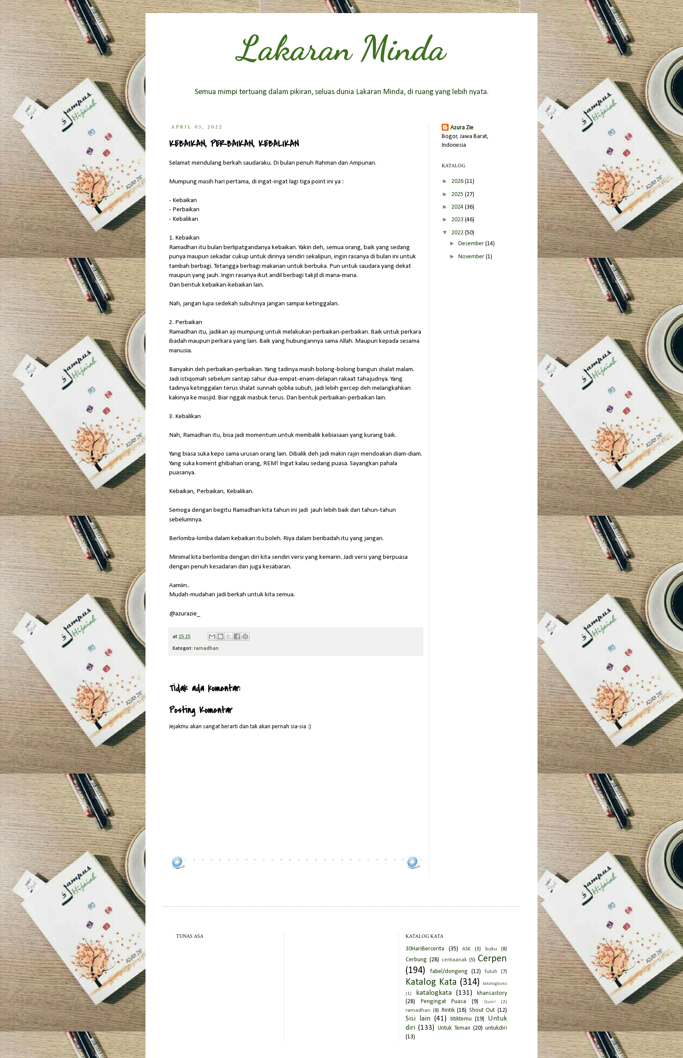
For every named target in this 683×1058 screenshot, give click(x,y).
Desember (471, 243)
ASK (466, 949)
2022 (458, 233)
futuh (491, 971)
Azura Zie (461, 128)
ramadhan (206, 648)
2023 (458, 219)
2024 (458, 207)
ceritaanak (454, 960)
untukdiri (496, 1028)
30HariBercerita (425, 949)
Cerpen (492, 959)
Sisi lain (418, 1018)
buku (491, 949)
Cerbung (416, 960)
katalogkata (434, 993)
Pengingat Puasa (444, 1001)
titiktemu (461, 1019)
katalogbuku (495, 983)
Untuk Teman (454, 1028)
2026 (458, 181)
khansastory (492, 993)
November (472, 257)
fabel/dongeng (449, 971)
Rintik (448, 1010)
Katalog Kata (431, 982)
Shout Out (482, 1010)
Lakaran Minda (341, 48)
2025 (458, 194)
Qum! (490, 1002)
